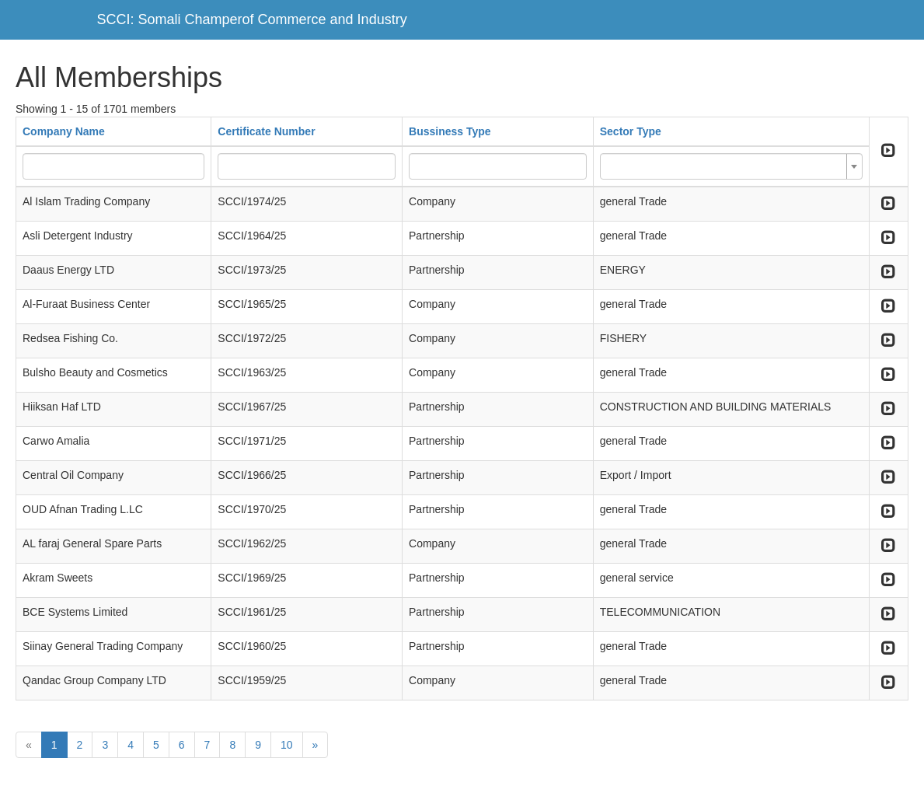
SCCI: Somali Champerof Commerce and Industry (252, 19)
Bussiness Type (450, 131)
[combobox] (731, 166)
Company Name (64, 131)
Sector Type (630, 131)
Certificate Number (266, 131)
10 (287, 745)
